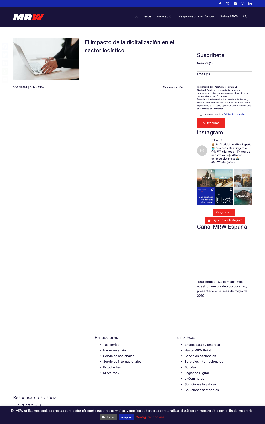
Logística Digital (197, 373)
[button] (245, 16)
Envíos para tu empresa (202, 345)
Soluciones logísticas (201, 384)
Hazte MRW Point (198, 350)
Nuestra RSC (31, 405)
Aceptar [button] (126, 417)
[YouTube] (111, 397)
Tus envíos (111, 345)
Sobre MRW (37, 87)
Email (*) (203, 74)
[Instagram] (119, 397)
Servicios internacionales (122, 361)
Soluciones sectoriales (202, 390)
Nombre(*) (205, 63)
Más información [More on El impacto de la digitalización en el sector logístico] (173, 87)
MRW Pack (111, 373)
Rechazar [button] (108, 417)
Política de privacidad (234, 114)
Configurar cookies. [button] (150, 417)
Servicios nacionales (118, 356)
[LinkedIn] (126, 397)
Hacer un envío (114, 350)
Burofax (190, 367)
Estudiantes (112, 367)
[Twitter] (104, 397)
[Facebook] (97, 397)
